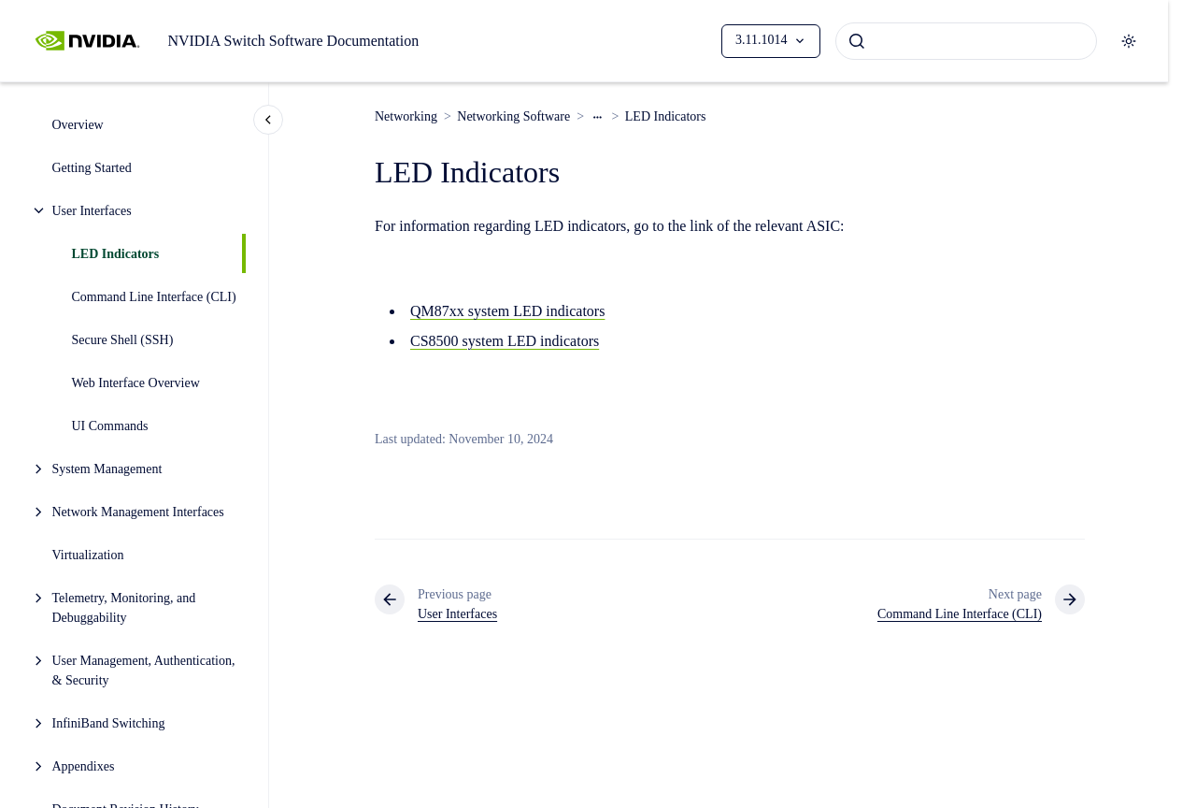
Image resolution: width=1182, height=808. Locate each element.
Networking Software (513, 116)
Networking (406, 116)
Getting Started (92, 168)
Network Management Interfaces (138, 512)
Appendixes (83, 766)
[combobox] (966, 41)
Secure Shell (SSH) (123, 340)
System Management (107, 469)
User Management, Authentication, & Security (143, 670)
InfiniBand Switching (108, 723)
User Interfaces (92, 211)
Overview (78, 125)
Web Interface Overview (136, 383)
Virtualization (88, 555)
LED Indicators (116, 254)
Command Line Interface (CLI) (154, 297)
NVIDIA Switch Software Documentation (293, 41)
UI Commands (110, 426)
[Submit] (857, 41)
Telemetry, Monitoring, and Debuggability (124, 608)
